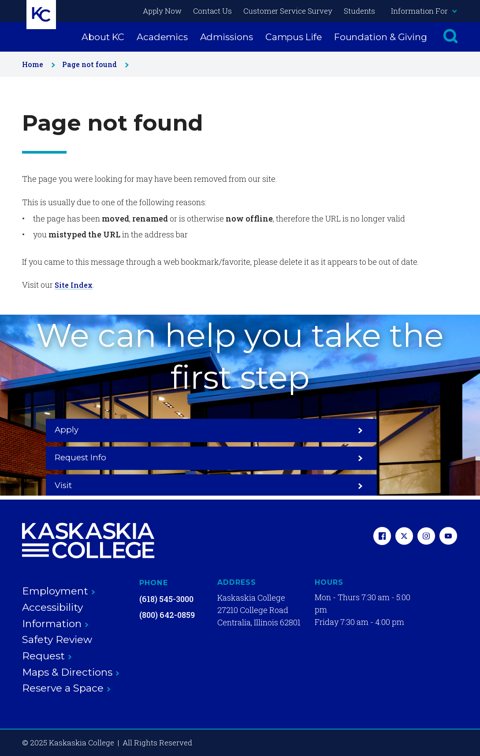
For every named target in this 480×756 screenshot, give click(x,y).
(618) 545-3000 (166, 599)
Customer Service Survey (287, 11)
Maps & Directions (70, 672)
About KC (103, 36)
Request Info (240, 457)
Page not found (93, 64)
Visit (375, 457)
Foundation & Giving (380, 36)
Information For (423, 11)
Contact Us (212, 11)
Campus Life (293, 36)
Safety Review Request (57, 647)
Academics (162, 36)
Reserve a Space (66, 688)
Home (37, 64)
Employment (58, 591)
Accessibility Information (55, 615)
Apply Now (162, 11)
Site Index (75, 284)
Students (359, 11)
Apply (105, 457)
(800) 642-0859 (167, 614)
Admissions (226, 36)
